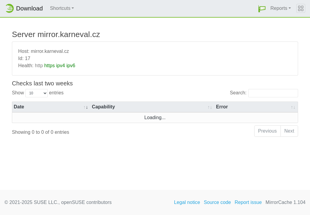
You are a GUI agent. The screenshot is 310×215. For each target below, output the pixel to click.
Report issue (248, 202)
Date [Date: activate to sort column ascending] (19, 106)
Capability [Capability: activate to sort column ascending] (103, 106)
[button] (262, 8)
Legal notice (187, 202)
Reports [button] (278, 8)
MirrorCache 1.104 (286, 202)
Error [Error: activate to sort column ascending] (222, 106)
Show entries (37, 93)
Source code (217, 202)
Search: (264, 93)
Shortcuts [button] (60, 8)
